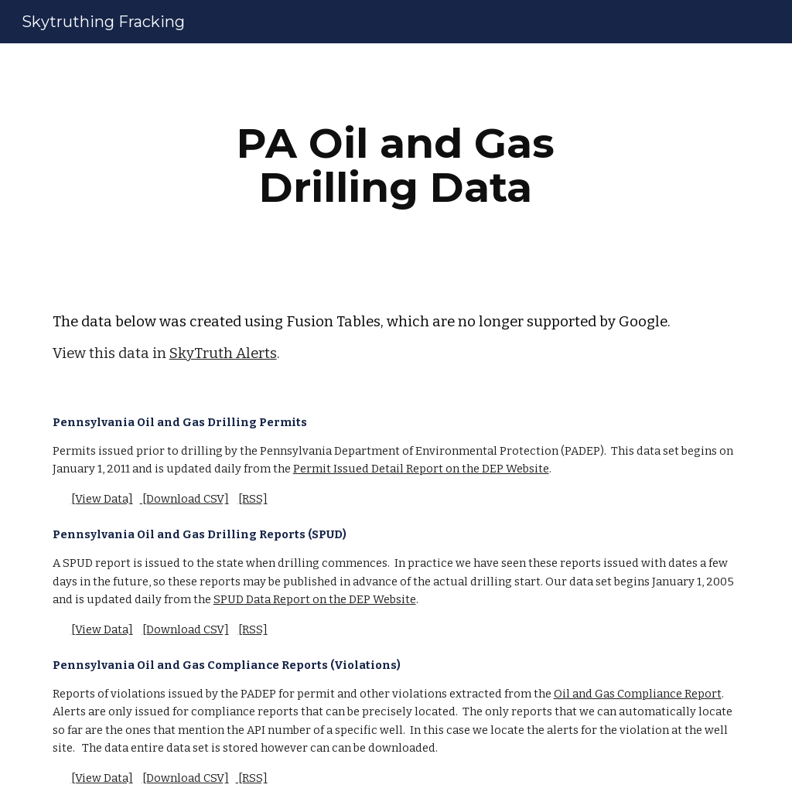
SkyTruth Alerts (223, 353)
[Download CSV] (184, 499)
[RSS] (253, 499)
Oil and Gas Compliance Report (638, 694)
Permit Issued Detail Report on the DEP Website (421, 469)
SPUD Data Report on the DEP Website (314, 599)
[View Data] (102, 499)
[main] (396, 165)
